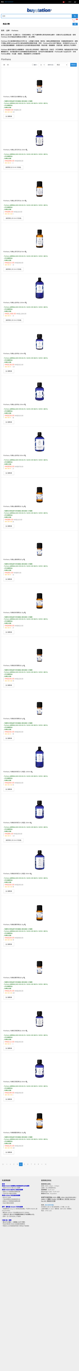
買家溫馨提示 (6, 1312)
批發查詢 (4, 1323)
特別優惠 (4, 1343)
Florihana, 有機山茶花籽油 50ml (13, 251)
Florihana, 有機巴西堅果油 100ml (14, 1031)
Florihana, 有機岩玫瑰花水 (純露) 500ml (16, 873)
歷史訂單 (43, 1343)
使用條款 (4, 1329)
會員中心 (43, 1341)
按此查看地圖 (49, 1205)
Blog (3, 1345)
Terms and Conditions (34, 1370)
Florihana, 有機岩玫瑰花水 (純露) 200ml (16, 822)
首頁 (2, 30)
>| (45, 1164)
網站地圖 (43, 1312)
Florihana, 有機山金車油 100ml (13, 353)
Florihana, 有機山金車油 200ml (13, 404)
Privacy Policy (47, 1370)
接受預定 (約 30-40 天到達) (13, 167)
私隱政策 (4, 1327)
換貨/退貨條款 (6, 1325)
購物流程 (4, 1314)
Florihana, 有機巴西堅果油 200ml (14, 1081)
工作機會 (4, 1331)
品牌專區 (4, 1341)
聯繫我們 (43, 1310)
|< (3, 1164)
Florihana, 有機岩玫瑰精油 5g (13, 718)
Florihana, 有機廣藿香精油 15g (13, 1132)
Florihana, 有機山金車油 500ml (13, 455)
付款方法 (4, 1321)
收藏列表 (43, 1345)
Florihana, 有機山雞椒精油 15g (13, 506)
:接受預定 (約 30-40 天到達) (13, 218)
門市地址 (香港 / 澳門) (8, 1316)
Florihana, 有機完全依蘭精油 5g (13, 96)
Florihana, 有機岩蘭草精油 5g (13, 977)
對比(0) (73, 64)
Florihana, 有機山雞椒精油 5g (13, 559)
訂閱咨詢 (43, 1347)
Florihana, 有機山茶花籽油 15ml (13, 201)
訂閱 (10, 1294)
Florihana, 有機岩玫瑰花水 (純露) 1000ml (16, 772)
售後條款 (4, 1310)
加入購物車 (9, 116)
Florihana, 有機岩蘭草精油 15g (13, 924)
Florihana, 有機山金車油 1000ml (14, 302)
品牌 (7, 30)
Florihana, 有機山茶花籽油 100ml (14, 150)
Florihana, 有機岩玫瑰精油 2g (13, 665)
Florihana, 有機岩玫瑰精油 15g (13, 612)
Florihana (15, 30)
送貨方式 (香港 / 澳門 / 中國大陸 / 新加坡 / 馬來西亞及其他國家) (19, 1318)
